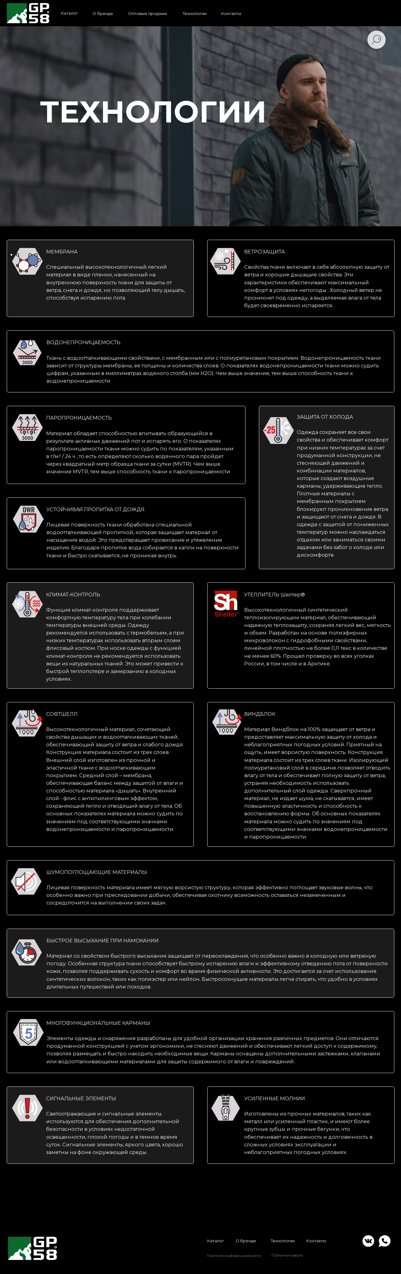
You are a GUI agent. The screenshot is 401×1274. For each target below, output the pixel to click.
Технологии (283, 1240)
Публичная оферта (287, 1255)
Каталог (215, 1240)
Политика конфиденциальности (234, 1256)
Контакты (316, 1240)
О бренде (246, 1240)
